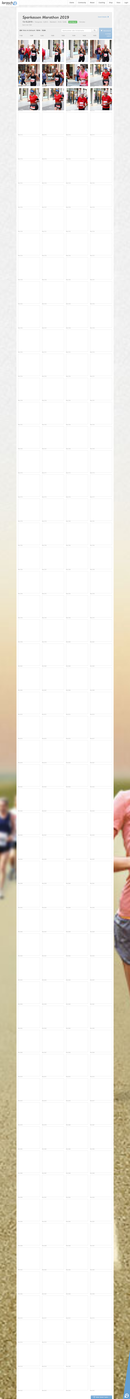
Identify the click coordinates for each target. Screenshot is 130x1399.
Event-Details (103, 17)
